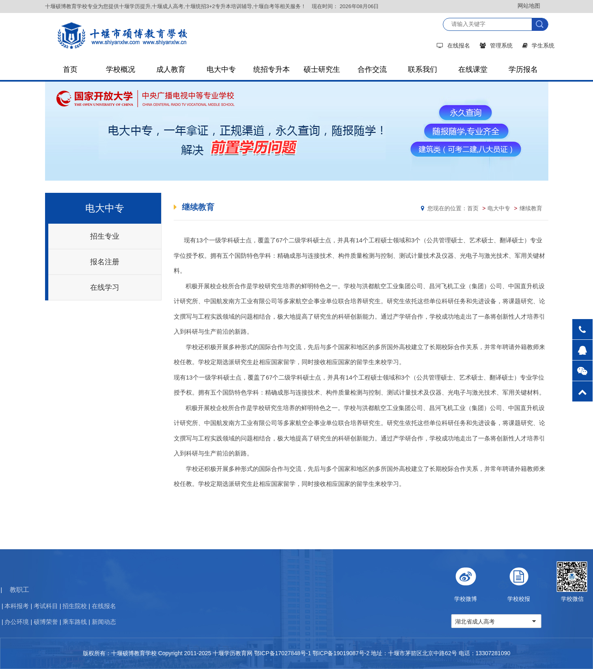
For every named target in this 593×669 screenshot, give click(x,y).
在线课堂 (472, 69)
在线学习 (104, 287)
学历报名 (523, 69)
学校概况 (120, 69)
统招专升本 (271, 69)
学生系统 (538, 45)
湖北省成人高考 (513, 621)
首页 (70, 69)
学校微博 (504, 581)
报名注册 (104, 262)
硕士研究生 (322, 69)
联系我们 (422, 69)
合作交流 (372, 69)
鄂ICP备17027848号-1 (282, 653)
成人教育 (170, 69)
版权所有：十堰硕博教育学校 (120, 653)
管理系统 (496, 45)
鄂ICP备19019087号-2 (341, 653)
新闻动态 (26, 621)
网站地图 (529, 5)
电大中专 (221, 69)
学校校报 (557, 581)
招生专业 (104, 236)
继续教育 (531, 208)
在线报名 (453, 45)
